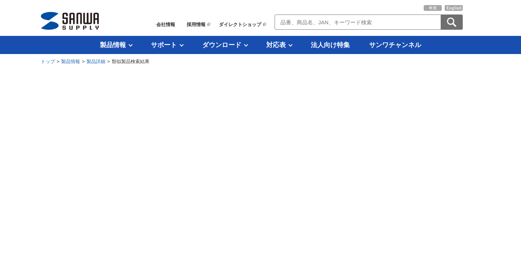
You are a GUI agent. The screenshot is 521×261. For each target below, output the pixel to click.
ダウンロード (221, 45)
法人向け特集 (330, 45)
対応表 (276, 45)
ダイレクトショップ (240, 24)
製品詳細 (95, 61)
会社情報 (165, 24)
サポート (164, 45)
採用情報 (196, 24)
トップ (48, 61)
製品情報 (113, 45)
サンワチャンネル (395, 45)
